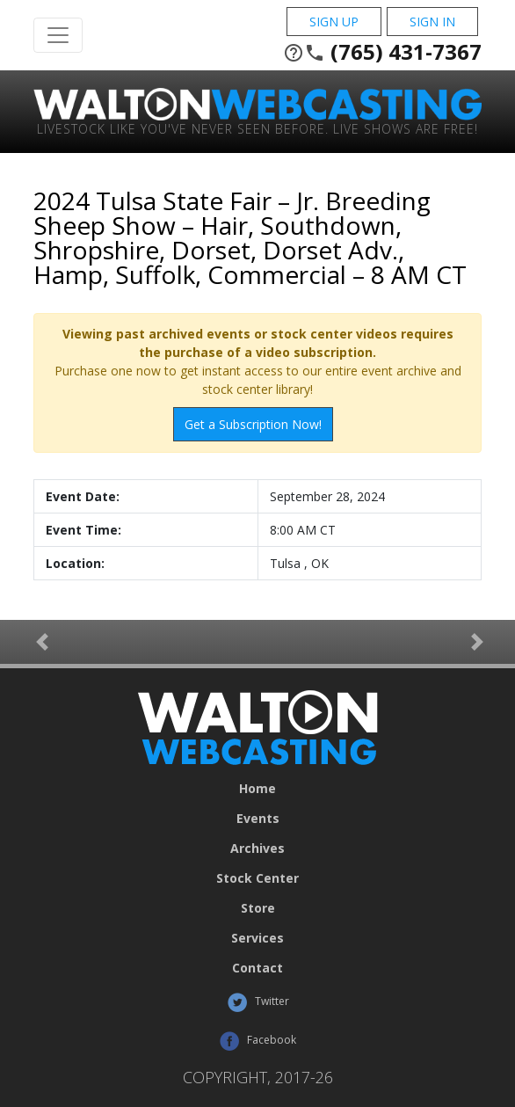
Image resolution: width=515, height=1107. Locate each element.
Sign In (432, 21)
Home (257, 789)
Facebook (257, 1041)
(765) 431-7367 (382, 51)
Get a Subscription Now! (253, 424)
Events (257, 818)
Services (257, 938)
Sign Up (334, 21)
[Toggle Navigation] (58, 35)
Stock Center (257, 878)
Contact (257, 968)
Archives (257, 848)
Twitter (258, 1002)
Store (258, 908)
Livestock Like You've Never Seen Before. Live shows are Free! (257, 127)
